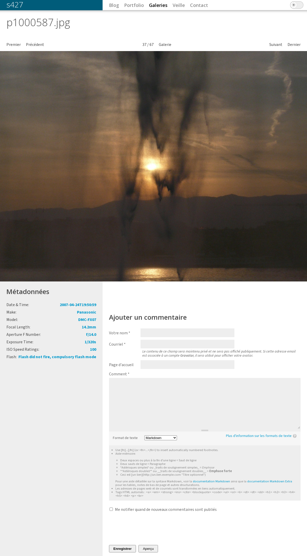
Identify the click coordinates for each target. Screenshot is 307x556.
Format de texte (125, 438)
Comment (119, 374)
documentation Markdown (211, 481)
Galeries (158, 5)
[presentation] (148, 529)
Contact (199, 5)
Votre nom (119, 333)
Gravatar (187, 355)
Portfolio (134, 5)
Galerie (165, 44)
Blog (114, 5)
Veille (179, 5)
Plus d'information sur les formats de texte (259, 435)
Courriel (117, 344)
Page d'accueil (121, 365)
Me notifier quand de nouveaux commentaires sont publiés (166, 509)
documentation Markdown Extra (269, 481)
